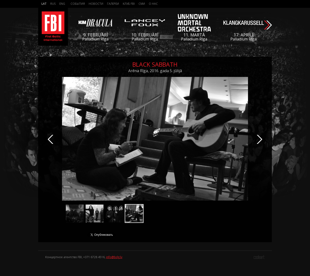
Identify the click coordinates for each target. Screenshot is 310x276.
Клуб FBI (129, 4)
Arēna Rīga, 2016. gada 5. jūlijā (155, 70)
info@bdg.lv (114, 257)
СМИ (142, 4)
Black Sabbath (155, 64)
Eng (62, 4)
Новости (96, 4)
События (78, 4)
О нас (153, 4)
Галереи (113, 4)
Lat (43, 4)
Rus (53, 4)
